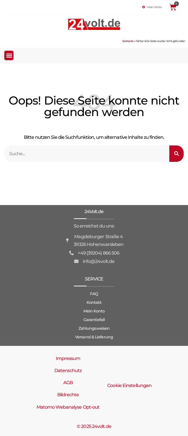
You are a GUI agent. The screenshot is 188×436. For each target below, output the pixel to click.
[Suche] (176, 153)
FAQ (94, 293)
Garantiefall (94, 319)
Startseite (127, 41)
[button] (9, 55)
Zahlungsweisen (94, 328)
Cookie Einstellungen (129, 385)
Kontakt (94, 302)
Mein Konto (94, 311)
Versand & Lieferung (94, 337)
